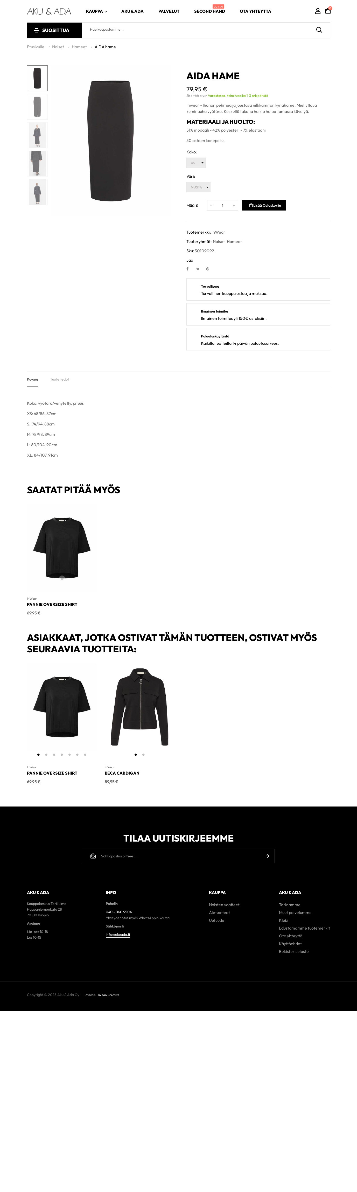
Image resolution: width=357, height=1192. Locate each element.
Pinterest (210, 269)
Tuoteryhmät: (199, 241)
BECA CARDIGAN (122, 775)
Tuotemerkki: (198, 232)
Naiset (219, 241)
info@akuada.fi (118, 934)
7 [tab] (85, 757)
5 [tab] (69, 757)
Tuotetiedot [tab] (62, 380)
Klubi (283, 919)
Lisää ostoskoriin (265, 205)
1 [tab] (38, 757)
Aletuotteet (219, 912)
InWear (218, 232)
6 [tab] (77, 757)
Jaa (190, 269)
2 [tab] (46, 757)
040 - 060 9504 (119, 911)
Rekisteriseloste (294, 950)
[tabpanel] (62, 710)
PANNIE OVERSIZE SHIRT (52, 606)
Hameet (234, 241)
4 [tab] (62, 757)
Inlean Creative (108, 994)
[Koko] (196, 163)
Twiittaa (200, 269)
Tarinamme (289, 904)
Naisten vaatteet (224, 904)
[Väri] (198, 187)
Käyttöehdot (290, 943)
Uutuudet (217, 919)
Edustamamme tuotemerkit (304, 927)
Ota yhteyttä (290, 935)
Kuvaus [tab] (33, 380)
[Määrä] (222, 205)
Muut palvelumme (295, 912)
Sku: (190, 250)
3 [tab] (54, 757)
